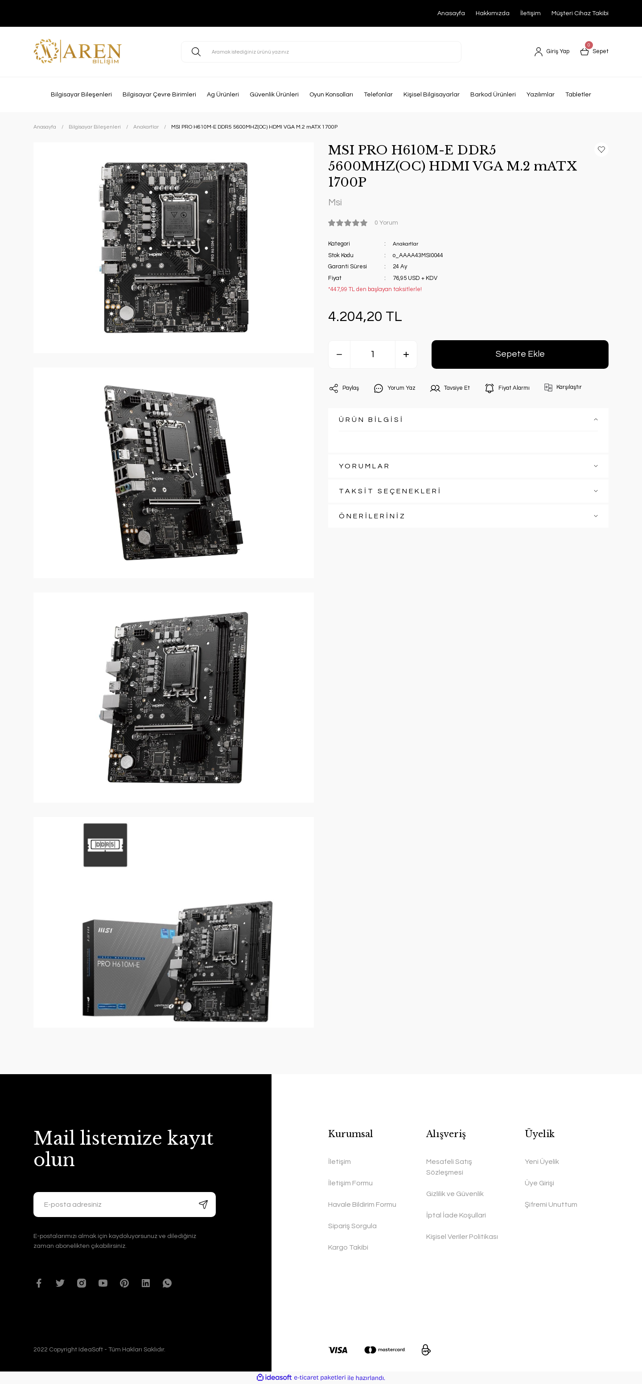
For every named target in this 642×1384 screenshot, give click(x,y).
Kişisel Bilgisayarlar (431, 95)
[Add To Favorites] (601, 149)
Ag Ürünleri (223, 95)
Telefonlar (378, 95)
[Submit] (203, 1204)
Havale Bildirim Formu (362, 1204)
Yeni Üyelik (542, 1161)
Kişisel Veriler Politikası (462, 1236)
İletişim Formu (350, 1183)
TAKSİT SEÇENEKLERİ (390, 492)
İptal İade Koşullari (456, 1215)
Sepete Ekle (520, 355)
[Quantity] (372, 356)
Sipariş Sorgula (352, 1226)
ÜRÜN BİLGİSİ (371, 421)
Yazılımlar (541, 95)
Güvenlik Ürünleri (274, 95)
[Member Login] (549, 52)
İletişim (530, 13)
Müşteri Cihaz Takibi (580, 13)
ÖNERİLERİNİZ (372, 517)
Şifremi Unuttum (551, 1204)
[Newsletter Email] (124, 1204)
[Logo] (77, 52)
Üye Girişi (539, 1183)
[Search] (321, 52)
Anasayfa (451, 13)
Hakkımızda (493, 13)
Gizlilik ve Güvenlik (455, 1193)
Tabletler (578, 95)
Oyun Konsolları (331, 95)
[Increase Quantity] (406, 356)
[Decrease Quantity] (339, 356)
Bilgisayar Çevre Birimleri (159, 95)
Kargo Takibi (348, 1247)
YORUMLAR (365, 467)
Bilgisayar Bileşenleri (81, 95)
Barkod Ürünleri (493, 95)
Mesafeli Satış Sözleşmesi (449, 1167)
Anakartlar (407, 245)
